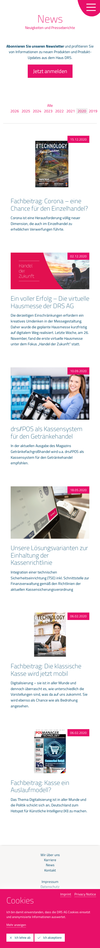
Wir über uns (50, 854)
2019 (93, 111)
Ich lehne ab (20, 937)
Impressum (50, 881)
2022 (59, 111)
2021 (70, 111)
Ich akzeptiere (50, 937)
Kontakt (50, 870)
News (50, 865)
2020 (82, 111)
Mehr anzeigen (16, 924)
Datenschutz (50, 886)
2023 (48, 111)
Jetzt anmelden (50, 71)
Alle (50, 105)
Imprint (65, 894)
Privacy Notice (85, 894)
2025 (26, 111)
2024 (37, 111)
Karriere (50, 859)
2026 (14, 111)
